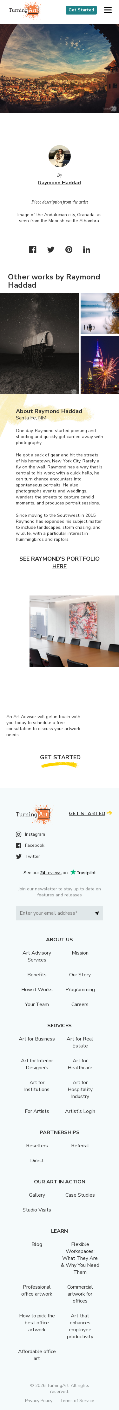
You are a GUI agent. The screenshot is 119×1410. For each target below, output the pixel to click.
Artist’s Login (80, 1111)
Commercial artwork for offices (80, 1294)
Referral (80, 1145)
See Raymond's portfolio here (59, 562)
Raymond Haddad (59, 182)
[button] (107, 10)
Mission (80, 952)
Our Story (80, 974)
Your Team (37, 1004)
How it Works (37, 989)
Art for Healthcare (80, 1064)
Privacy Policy (38, 1401)
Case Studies (80, 1195)
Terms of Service (77, 1401)
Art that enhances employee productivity (80, 1326)
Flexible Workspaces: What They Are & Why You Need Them (80, 1258)
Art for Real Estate (80, 1042)
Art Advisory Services (37, 956)
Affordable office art (37, 1355)
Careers (80, 1004)
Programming (80, 989)
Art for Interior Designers (37, 1064)
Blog (36, 1244)
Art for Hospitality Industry (80, 1089)
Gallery (37, 1195)
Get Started (81, 10)
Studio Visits (37, 1209)
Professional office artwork (36, 1290)
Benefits (37, 974)
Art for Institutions (37, 1086)
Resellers (37, 1145)
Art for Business (37, 1038)
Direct (37, 1160)
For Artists (37, 1111)
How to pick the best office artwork (37, 1322)
